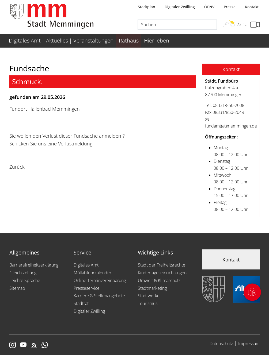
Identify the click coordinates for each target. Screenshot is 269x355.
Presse (230, 6)
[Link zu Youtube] (23, 345)
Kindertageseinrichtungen (162, 273)
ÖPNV (209, 6)
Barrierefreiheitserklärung (33, 265)
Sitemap (17, 288)
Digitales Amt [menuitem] (25, 40)
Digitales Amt (86, 265)
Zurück (17, 167)
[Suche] (177, 25)
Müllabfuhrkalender (92, 273)
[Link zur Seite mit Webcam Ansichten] (255, 25)
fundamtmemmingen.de (231, 126)
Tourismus (147, 303)
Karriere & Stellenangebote (99, 296)
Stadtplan (146, 6)
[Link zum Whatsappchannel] (44, 345)
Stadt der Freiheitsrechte (161, 265)
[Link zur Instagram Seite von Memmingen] (12, 345)
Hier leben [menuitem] (156, 40)
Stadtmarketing (152, 288)
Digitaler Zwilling (180, 6)
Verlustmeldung (75, 143)
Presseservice (87, 288)
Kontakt (252, 6)
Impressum (249, 343)
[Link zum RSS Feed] (34, 345)
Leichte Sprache (24, 280)
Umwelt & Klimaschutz (159, 280)
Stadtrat (81, 303)
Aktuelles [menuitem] (57, 40)
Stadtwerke (149, 296)
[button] (231, 69)
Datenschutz (221, 343)
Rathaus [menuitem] (129, 40)
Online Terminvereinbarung (100, 280)
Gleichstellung (22, 273)
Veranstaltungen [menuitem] (93, 40)
